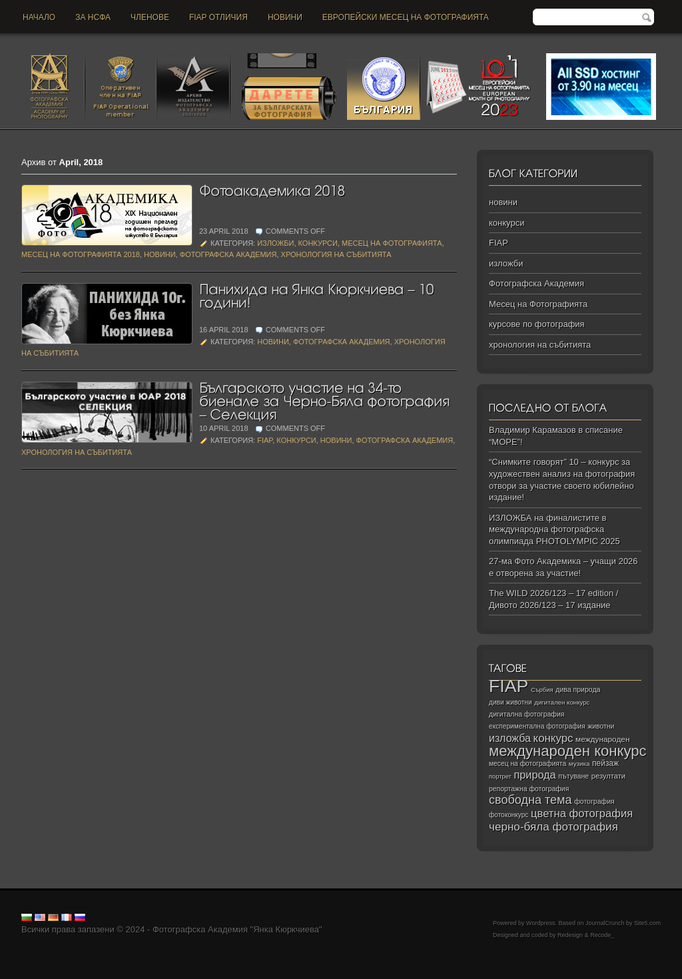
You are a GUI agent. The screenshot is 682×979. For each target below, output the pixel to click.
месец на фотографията (527, 763)
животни (600, 726)
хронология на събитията (336, 254)
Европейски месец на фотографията (405, 17)
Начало (39, 17)
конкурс (553, 738)
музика (579, 763)
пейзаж (605, 763)
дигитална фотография (527, 714)
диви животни (510, 702)
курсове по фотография (537, 324)
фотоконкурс (508, 814)
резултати (608, 776)
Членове (150, 17)
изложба (510, 738)
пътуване (573, 776)
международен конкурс (568, 751)
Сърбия (542, 689)
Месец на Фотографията (392, 243)
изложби (275, 243)
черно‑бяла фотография (553, 826)
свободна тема (530, 800)
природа (534, 775)
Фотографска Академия (228, 254)
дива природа (577, 689)
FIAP (264, 440)
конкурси (318, 243)
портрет (500, 776)
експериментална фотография (537, 726)
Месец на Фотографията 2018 (80, 254)
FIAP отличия (218, 17)
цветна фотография (582, 813)
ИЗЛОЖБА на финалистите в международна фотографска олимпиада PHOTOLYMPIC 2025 (554, 529)
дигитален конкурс (561, 702)
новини (285, 17)
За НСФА (93, 17)
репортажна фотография (529, 789)
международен (602, 739)
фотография (594, 801)
